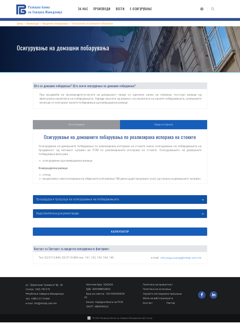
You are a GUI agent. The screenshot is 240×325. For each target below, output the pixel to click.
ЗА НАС (84, 9)
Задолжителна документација (58, 215)
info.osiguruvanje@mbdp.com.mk (180, 260)
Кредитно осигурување (56, 23)
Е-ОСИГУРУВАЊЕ (142, 9)
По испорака (76, 124)
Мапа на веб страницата (158, 300)
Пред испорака (163, 124)
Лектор (170, 305)
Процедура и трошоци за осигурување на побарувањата (79, 200)
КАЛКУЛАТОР (120, 233)
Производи (33, 23)
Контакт (148, 305)
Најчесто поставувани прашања (162, 296)
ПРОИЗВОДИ (102, 9)
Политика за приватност (158, 287)
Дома (20, 23)
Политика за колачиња (157, 291)
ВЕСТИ (121, 9)
